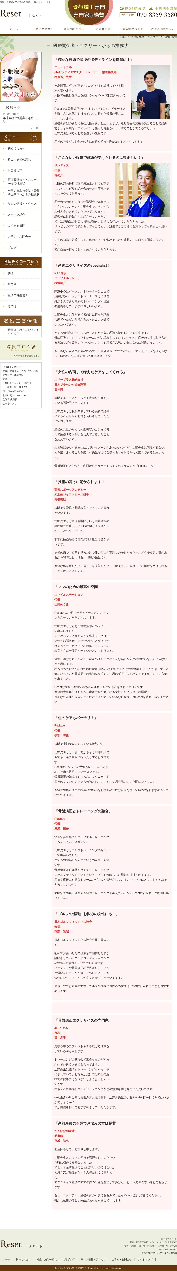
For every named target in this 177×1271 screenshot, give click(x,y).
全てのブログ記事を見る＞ (27, 356)
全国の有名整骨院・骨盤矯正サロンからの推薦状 (24, 192)
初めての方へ (44, 28)
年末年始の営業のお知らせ (20, 119)
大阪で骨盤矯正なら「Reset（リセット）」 (88, 1268)
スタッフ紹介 (16, 214)
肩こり (12, 284)
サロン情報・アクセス (132, 28)
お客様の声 (103, 28)
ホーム (15, 28)
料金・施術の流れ (73, 28)
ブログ (12, 247)
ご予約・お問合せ (162, 28)
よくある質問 (16, 225)
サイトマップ (145, 1259)
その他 (12, 306)
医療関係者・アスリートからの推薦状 (24, 181)
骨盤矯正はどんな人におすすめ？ (24, 331)
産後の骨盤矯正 (18, 295)
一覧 (36, 128)
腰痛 (11, 273)
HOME (122, 36)
